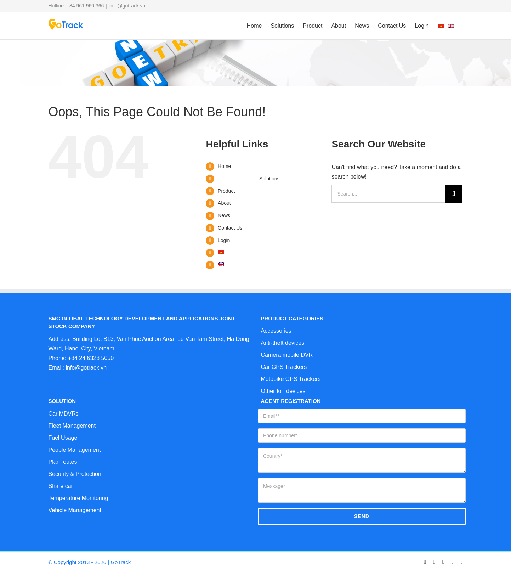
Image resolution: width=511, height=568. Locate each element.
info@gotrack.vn (127, 6)
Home (224, 166)
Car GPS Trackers (284, 367)
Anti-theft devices (283, 343)
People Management (75, 450)
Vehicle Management (75, 510)
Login (224, 240)
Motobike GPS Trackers (291, 379)
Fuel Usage (63, 438)
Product (226, 191)
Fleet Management (72, 426)
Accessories (276, 331)
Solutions (269, 178)
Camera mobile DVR (287, 355)
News (224, 215)
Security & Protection (75, 474)
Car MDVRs (64, 414)
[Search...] (388, 194)
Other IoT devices (283, 391)
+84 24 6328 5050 (91, 358)
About (224, 203)
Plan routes (63, 462)
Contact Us (230, 228)
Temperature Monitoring (78, 498)
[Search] (453, 194)
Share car (61, 486)
